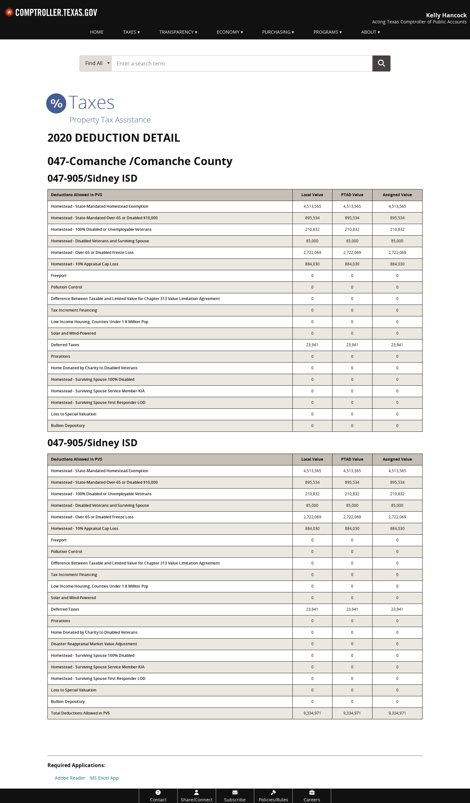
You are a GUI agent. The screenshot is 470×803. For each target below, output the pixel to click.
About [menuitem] (368, 32)
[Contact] (158, 796)
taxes (81, 101)
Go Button (381, 63)
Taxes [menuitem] (129, 32)
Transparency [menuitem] (176, 32)
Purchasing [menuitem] (276, 32)
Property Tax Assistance (110, 119)
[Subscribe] (235, 796)
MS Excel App (104, 778)
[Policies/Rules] (273, 796)
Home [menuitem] (97, 32)
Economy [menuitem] (228, 32)
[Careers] (312, 796)
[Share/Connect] (197, 796)
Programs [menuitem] (326, 32)
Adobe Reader (70, 778)
